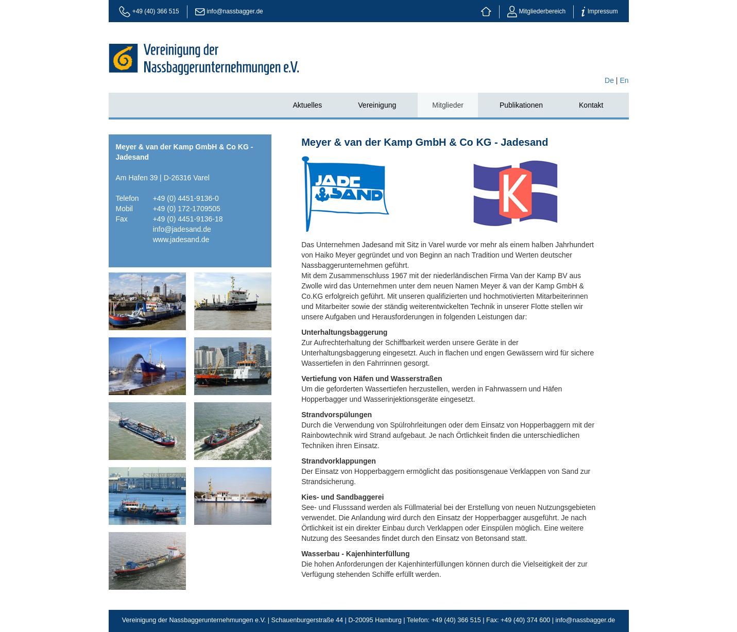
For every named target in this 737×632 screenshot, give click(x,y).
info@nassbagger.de (235, 11)
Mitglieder (448, 105)
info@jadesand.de (182, 229)
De (609, 80)
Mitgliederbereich (536, 11)
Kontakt (591, 105)
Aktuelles (307, 105)
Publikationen (521, 105)
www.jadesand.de (181, 239)
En (624, 80)
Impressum (599, 11)
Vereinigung (377, 105)
